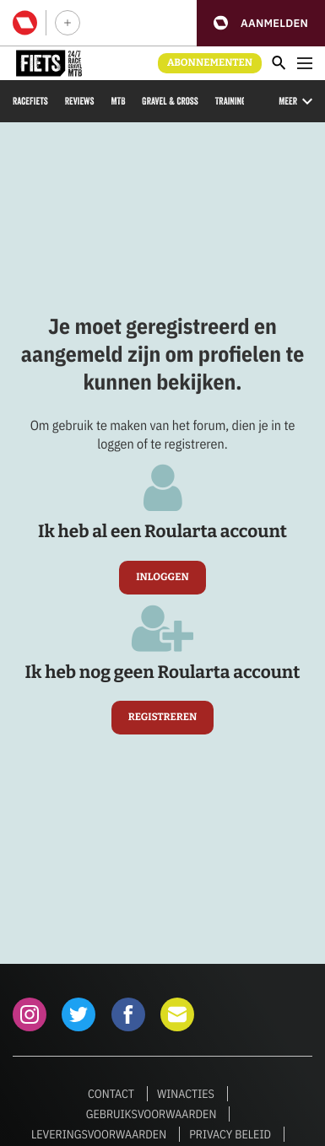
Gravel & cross (170, 100)
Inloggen (162, 578)
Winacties (185, 1093)
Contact (111, 1093)
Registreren (163, 718)
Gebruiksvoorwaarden (151, 1114)
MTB (118, 100)
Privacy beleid (230, 1134)
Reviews (80, 100)
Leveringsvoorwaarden (98, 1134)
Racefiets (30, 100)
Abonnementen (209, 63)
